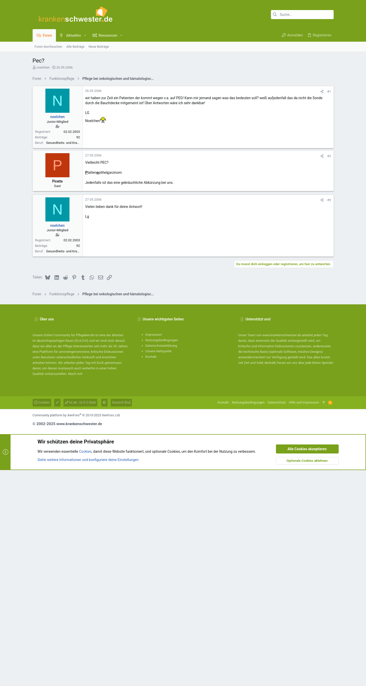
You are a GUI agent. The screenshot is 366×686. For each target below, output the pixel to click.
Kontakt (151, 573)
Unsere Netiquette (158, 567)
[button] (85, 35)
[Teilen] (322, 161)
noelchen (43, 67)
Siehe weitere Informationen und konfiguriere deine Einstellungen (88, 676)
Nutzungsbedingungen (161, 556)
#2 (329, 299)
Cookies (42, 618)
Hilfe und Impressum (304, 618)
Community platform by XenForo (76, 631)
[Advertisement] (183, 119)
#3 (329, 343)
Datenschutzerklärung (161, 561)
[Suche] (302, 14)
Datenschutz (277, 618)
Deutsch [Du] (121, 618)
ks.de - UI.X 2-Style (80, 618)
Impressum (153, 550)
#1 (329, 162)
